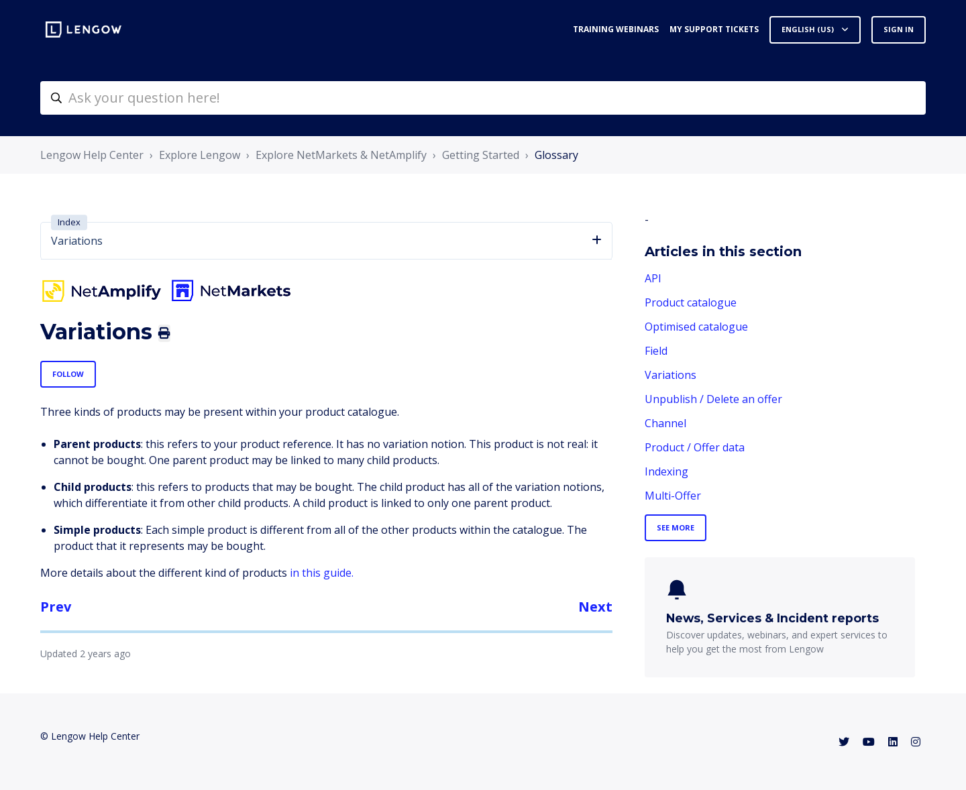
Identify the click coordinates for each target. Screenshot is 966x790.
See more (675, 527)
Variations (670, 375)
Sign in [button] (898, 29)
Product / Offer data (695, 447)
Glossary (556, 155)
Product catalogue (691, 302)
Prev (55, 607)
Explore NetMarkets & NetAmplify (341, 155)
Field (656, 350)
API (653, 278)
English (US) (809, 29)
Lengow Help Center (92, 155)
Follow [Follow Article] (68, 374)
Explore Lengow (199, 155)
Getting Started (480, 155)
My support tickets (714, 29)
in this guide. (322, 572)
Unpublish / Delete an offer (713, 399)
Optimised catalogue (696, 326)
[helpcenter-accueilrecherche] (483, 98)
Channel (665, 423)
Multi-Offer (673, 495)
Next (595, 607)
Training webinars (616, 29)
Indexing (666, 471)
